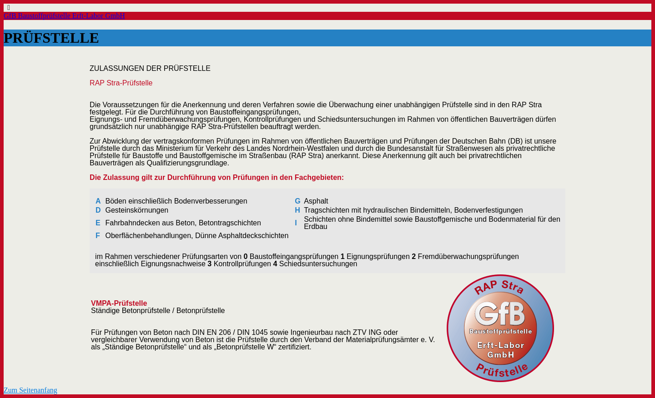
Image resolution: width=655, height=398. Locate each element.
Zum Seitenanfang (30, 390)
